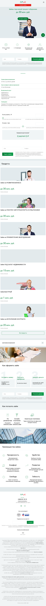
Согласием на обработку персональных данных (29, 153)
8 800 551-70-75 (22, 499)
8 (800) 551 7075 (5, 384)
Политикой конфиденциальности (35, 63)
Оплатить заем (8, 424)
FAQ (23, 532)
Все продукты (23, 333)
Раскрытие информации (23, 529)
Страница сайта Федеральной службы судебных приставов (13, 576)
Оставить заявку (23, 18)
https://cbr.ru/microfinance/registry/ (23, 550)
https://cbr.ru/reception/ (38, 552)
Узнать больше (4, 191)
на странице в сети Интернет (25, 572)
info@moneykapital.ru (22, 501)
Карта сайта (22, 534)
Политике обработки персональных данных (28, 587)
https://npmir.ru (28, 561)
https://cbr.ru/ (23, 548)
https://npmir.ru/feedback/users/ (33, 562)
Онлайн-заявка (23, 5)
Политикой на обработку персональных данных (16, 63)
